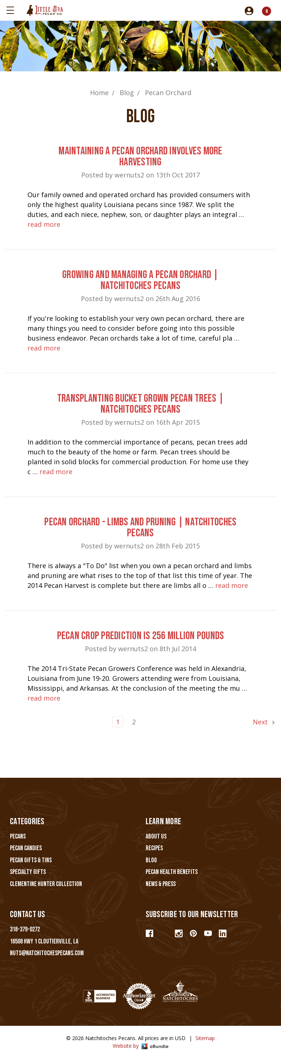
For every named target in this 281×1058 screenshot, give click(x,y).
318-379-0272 (25, 929)
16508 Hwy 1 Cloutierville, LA (44, 941)
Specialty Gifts (28, 872)
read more (43, 224)
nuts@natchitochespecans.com (47, 953)
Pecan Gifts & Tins (31, 860)
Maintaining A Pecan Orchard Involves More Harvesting (140, 157)
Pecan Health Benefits (172, 872)
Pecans (18, 836)
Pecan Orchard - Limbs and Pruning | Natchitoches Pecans (140, 527)
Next (264, 721)
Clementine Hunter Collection (46, 884)
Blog (151, 860)
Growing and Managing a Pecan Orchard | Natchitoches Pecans (140, 280)
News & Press (161, 884)
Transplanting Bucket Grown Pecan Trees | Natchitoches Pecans (140, 404)
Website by (141, 1045)
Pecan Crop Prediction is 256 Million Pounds (140, 635)
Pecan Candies (26, 848)
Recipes (154, 848)
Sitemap (205, 1038)
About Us (156, 836)
